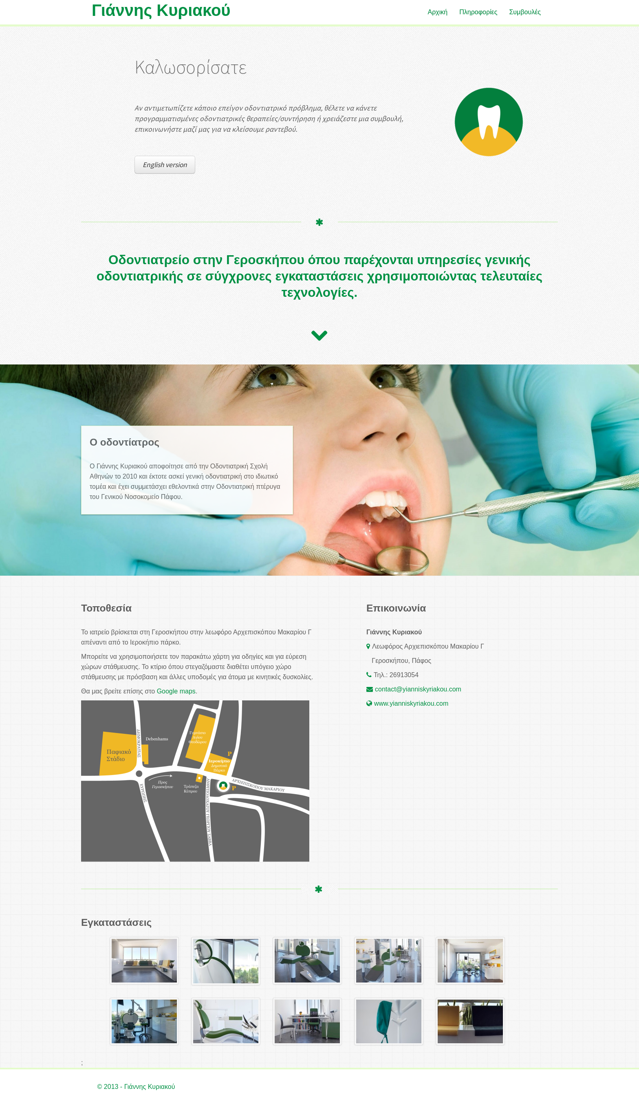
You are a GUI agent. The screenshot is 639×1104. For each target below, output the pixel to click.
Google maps (176, 691)
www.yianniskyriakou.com (411, 703)
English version (165, 164)
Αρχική (438, 12)
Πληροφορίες (478, 12)
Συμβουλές (525, 12)
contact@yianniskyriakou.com (418, 689)
